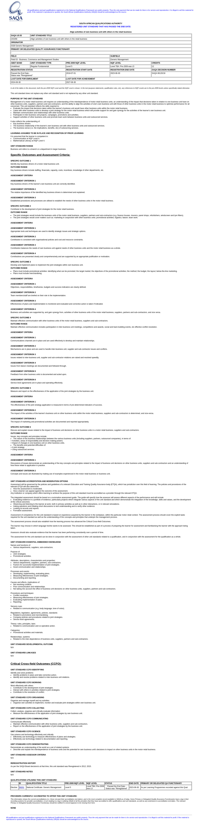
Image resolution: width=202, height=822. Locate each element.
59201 (21, 787)
